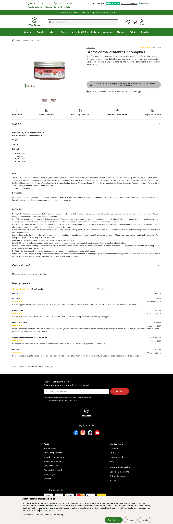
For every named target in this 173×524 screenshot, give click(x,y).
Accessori (108, 32)
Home (16, 40)
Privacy (113, 480)
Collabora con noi (52, 465)
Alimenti (121, 32)
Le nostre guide (117, 457)
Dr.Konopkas (90, 48)
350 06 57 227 (65, 3)
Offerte (28, 32)
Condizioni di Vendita (119, 471)
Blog (112, 461)
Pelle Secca (35, 41)
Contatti (47, 478)
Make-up (95, 32)
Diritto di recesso (118, 476)
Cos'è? (16, 124)
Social (48, 514)
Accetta (130, 520)
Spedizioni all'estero (53, 461)
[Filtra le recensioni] (21, 293)
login (50, 366)
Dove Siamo (115, 452)
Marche (145, 32)
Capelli (40, 32)
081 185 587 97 (37, 3)
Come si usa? (21, 265)
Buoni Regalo (50, 474)
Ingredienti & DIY (80, 32)
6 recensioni (156, 47)
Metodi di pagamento (54, 457)
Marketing (57, 514)
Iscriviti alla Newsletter (86, 383)
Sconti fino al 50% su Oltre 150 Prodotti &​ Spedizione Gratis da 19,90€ (86, 12)
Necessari (28, 514)
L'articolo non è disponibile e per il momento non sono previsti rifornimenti (126, 84)
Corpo (64, 32)
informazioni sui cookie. (50, 510)
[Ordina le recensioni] (148, 293)
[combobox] (83, 22)
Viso (52, 32)
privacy (89, 398)
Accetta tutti (114, 520)
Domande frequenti (53, 470)
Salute (133, 32)
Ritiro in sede (50, 448)
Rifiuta (145, 520)
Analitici (39, 514)
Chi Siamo (114, 448)
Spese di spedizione (53, 452)
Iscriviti (119, 391)
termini (77, 400)
